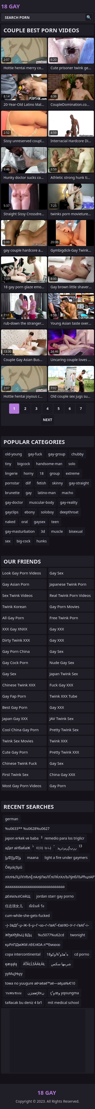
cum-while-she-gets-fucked (27, 915)
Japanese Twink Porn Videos (68, 585)
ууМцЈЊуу (13, 973)
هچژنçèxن (36, 992)
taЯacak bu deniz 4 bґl (23, 1002)
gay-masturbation (20, 531)
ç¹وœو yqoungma (64, 992)
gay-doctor (14, 502)
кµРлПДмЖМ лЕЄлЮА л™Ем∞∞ (32, 944)
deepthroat (69, 512)
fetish (41, 483)
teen (55, 521)
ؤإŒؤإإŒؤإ (13, 857)
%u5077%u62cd (51, 934)
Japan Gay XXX (15, 718)
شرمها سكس (61, 963)
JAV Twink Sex (62, 718)
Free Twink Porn (64, 617)
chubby (77, 454)
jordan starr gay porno (55, 896)
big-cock (24, 541)
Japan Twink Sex (64, 673)
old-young (13, 454)
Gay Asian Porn (15, 584)
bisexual (76, 531)
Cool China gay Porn (20, 729)
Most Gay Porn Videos (21, 785)
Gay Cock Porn (15, 662)
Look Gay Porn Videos (21, 572)
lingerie (11, 473)
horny (29, 473)
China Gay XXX (62, 774)
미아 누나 (43, 847)
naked (10, 521)
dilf (28, 483)
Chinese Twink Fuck (19, 763)
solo (71, 463)
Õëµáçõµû (13, 867)
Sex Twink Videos (17, 595)
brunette (12, 492)
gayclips (11, 512)
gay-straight (79, 483)
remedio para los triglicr (64, 838)
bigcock (23, 463)
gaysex (39, 521)
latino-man (47, 492)
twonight (77, 934)
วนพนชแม (13, 992)
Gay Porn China (16, 651)
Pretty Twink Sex (64, 729)
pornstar (12, 483)
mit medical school (63, 1002)
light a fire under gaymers (65, 857)
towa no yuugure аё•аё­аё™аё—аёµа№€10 (40, 983)
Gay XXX (57, 628)
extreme (72, 473)
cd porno (81, 954)
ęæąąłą (11, 963)
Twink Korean (14, 606)
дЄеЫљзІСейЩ (17, 896)
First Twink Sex (15, 774)
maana (32, 857)
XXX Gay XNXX (14, 628)
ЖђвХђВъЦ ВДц (18, 934)
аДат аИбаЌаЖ (17, 847)
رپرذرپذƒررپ (67, 847)
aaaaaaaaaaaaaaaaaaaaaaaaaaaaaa (35, 886)
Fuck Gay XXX (61, 684)
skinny (57, 483)
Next (47, 419)
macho (67, 492)
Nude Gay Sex (62, 662)
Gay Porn (58, 785)
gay (29, 492)
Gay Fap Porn (14, 696)
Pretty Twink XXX (64, 752)
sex (8, 541)
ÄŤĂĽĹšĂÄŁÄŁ (34, 963)
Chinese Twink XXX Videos (18, 686)
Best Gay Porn (14, 707)
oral (24, 521)
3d (43, 531)
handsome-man (49, 463)
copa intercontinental (22, 954)
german (11, 818)
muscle (57, 531)
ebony (30, 512)
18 (41, 473)
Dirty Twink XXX (16, 640)
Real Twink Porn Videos (70, 595)
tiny (8, 463)
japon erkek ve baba (22, 838)
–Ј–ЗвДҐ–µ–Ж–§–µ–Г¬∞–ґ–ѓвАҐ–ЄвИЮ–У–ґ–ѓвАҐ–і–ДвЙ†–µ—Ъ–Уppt (47, 926)
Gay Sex (9, 673)
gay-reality (69, 502)
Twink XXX (58, 740)
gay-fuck (35, 454)
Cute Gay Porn (15, 752)
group (55, 473)
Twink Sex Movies (17, 740)
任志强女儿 (14, 905)
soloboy (47, 512)
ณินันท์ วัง (36, 905)
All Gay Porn (13, 617)
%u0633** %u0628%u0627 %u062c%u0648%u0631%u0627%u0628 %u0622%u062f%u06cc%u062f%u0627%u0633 (43, 829)
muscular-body (41, 502)
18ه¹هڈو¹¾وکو (57, 954)
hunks (41, 541)
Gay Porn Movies (64, 606)
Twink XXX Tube (63, 696)
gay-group (56, 454)
